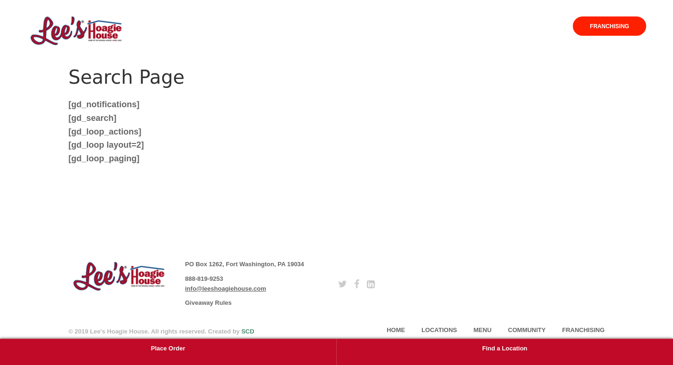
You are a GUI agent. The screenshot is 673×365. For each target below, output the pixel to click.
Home (408, 26)
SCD (247, 331)
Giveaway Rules (208, 302)
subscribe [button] (473, 272)
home (396, 330)
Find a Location (504, 348)
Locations (449, 26)
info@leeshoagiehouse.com (225, 288)
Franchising (609, 26)
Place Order (168, 348)
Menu (490, 26)
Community (532, 26)
